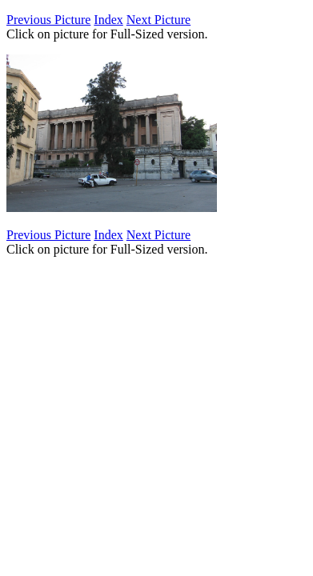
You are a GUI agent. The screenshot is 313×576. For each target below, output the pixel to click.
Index (108, 19)
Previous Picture (48, 19)
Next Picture (158, 19)
